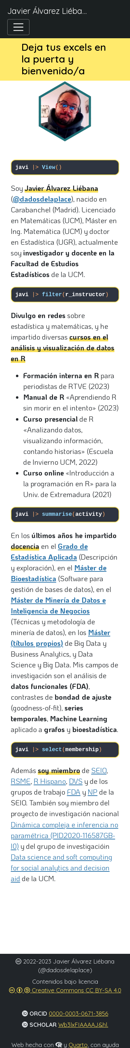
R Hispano (50, 781)
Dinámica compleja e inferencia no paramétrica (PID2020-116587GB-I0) (64, 835)
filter (52, 295)
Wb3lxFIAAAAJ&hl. (83, 1024)
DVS (76, 781)
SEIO (98, 770)
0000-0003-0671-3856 (78, 1013)
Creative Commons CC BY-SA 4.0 (65, 990)
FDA (73, 791)
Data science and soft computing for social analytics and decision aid (61, 867)
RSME (21, 781)
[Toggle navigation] (18, 27)
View (48, 167)
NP (92, 791)
